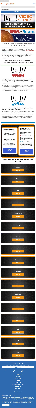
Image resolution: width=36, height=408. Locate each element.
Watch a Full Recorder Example (9, 150)
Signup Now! (18, 367)
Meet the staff (18, 378)
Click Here (18, 170)
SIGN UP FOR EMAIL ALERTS (18, 384)
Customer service (18, 374)
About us (18, 376)
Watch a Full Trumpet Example (26, 151)
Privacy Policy (18, 388)
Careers (18, 380)
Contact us (18, 382)
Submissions (18, 386)
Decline (14, 405)
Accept (5, 405)
